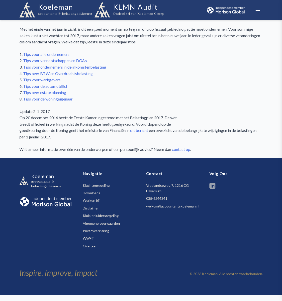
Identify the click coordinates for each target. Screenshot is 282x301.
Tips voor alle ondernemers (46, 54)
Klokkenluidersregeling (101, 215)
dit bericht (139, 130)
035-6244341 (156, 198)
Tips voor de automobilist (45, 86)
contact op (181, 149)
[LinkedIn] (212, 187)
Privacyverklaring (96, 231)
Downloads (91, 193)
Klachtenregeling (96, 185)
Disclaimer (91, 208)
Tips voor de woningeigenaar (48, 99)
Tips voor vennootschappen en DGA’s (55, 60)
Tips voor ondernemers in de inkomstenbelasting (64, 67)
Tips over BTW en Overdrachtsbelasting (58, 73)
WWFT (88, 238)
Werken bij (91, 200)
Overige (89, 246)
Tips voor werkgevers (42, 79)
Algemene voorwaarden (101, 223)
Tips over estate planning (44, 92)
